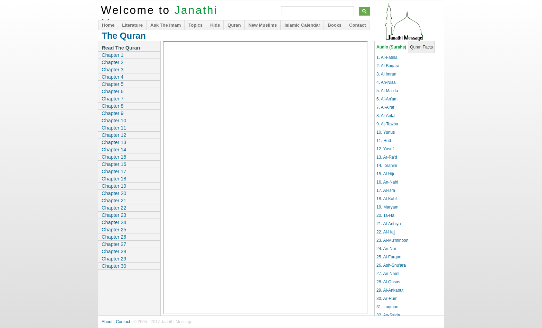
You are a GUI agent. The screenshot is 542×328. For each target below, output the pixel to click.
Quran (234, 25)
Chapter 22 (114, 208)
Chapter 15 (114, 157)
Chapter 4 (112, 77)
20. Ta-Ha (385, 215)
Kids (215, 25)
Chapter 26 (114, 237)
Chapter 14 (114, 149)
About (107, 321)
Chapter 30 (114, 266)
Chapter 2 (112, 62)
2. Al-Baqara (387, 65)
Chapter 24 (114, 222)
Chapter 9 (112, 113)
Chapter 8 (112, 106)
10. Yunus (385, 132)
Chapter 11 (114, 128)
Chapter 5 (112, 84)
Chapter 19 (114, 186)
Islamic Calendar (302, 25)
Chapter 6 (112, 91)
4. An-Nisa (385, 82)
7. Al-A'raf (385, 107)
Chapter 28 (114, 251)
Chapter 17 (114, 171)
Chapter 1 (112, 55)
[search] (316, 11)
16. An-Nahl (387, 182)
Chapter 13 (114, 142)
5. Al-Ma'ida (387, 90)
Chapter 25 (114, 229)
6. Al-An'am (387, 99)
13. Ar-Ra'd (386, 157)
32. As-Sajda (388, 315)
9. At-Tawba (387, 124)
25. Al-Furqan (388, 257)
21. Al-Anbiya (388, 223)
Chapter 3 (112, 69)
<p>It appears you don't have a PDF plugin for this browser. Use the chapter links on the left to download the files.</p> (265, 177)
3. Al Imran (386, 74)
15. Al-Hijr (385, 173)
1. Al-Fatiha (387, 57)
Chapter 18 (114, 178)
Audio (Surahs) (391, 47)
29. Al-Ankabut (389, 290)
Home (108, 25)
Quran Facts (421, 47)
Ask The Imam (165, 25)
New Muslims (263, 25)
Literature (132, 25)
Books (335, 25)
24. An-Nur (386, 248)
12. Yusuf (385, 149)
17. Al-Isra (385, 190)
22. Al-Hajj (385, 232)
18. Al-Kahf (386, 198)
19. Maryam (387, 207)
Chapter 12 (114, 135)
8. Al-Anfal (385, 115)
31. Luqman (387, 306)
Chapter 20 (114, 193)
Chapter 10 (114, 120)
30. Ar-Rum (387, 298)
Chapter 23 (114, 215)
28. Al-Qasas (388, 282)
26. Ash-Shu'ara (391, 265)
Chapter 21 (114, 200)
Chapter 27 (114, 244)
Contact (357, 25)
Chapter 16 (114, 164)
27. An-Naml (387, 273)
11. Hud (383, 140)
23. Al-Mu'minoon (392, 240)
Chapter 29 (114, 258)
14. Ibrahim (386, 165)
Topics (195, 25)
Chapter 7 (112, 98)
